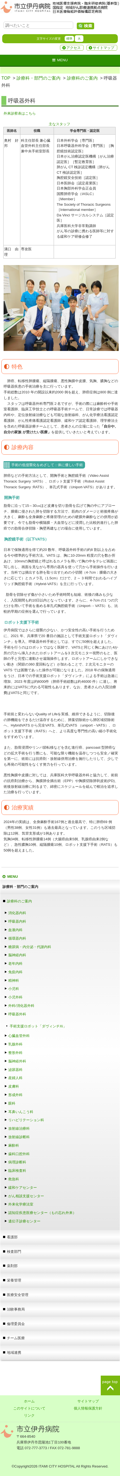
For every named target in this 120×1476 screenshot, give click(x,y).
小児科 (13, 989)
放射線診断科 (19, 1137)
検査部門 (14, 1252)
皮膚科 (13, 1086)
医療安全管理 (17, 1295)
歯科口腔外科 (19, 1154)
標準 (69, 38)
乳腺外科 (15, 1044)
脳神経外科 (17, 1061)
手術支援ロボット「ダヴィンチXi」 (38, 1026)
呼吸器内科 (17, 921)
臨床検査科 (17, 1171)
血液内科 (15, 930)
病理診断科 (17, 1162)
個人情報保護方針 (88, 1408)
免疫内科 (15, 972)
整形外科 (15, 1053)
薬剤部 (12, 1266)
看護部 (12, 1237)
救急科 (13, 1179)
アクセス (73, 48)
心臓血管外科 (19, 1036)
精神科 (13, 980)
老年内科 (15, 963)
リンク (29, 1415)
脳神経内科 (17, 955)
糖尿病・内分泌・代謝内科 (29, 947)
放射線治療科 (19, 1128)
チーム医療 (16, 1338)
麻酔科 (15, 1145)
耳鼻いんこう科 (20, 1112)
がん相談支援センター (26, 1196)
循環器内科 (17, 938)
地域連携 (14, 1352)
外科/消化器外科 (21, 1006)
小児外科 (15, 997)
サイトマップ (103, 48)
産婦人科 (15, 1078)
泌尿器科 (15, 1070)
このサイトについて (29, 1408)
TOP (5, 78)
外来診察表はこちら (20, 113)
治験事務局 (16, 1309)
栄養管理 (14, 1280)
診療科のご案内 (82, 78)
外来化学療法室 (20, 1204)
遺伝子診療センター (24, 1221)
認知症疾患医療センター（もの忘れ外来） (42, 1213)
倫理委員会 (16, 1324)
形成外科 (15, 1095)
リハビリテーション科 (26, 1120)
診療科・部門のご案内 (39, 78)
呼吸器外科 (17, 1014)
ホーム (29, 1401)
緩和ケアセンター (22, 1188)
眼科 (13, 1103)
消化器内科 (17, 913)
